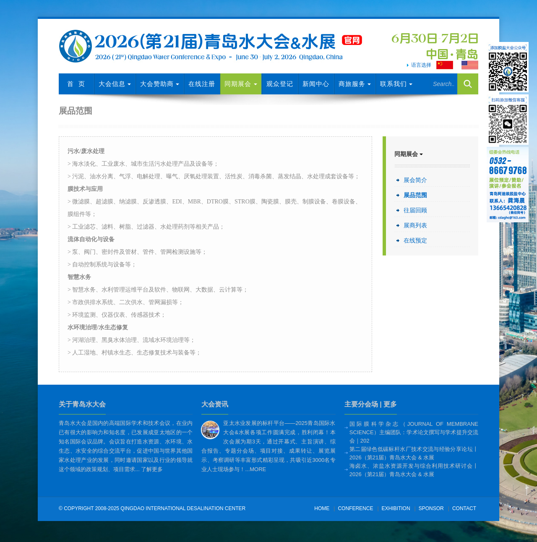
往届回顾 (415, 210)
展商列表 (415, 225)
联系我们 (396, 83)
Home (321, 508)
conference (355, 508)
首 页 (76, 83)
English (471, 66)
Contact (464, 508)
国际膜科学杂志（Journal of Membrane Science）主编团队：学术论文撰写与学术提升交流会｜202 (413, 432)
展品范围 (415, 195)
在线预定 (415, 240)
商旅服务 (355, 83)
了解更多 (152, 469)
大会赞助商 (159, 83)
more (258, 469)
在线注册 (201, 83)
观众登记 (279, 83)
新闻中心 (315, 83)
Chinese (444, 65)
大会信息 (115, 83)
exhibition (396, 508)
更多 (390, 404)
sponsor (431, 508)
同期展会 (240, 83)
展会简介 (415, 180)
